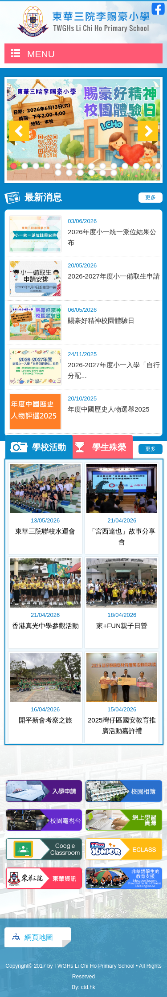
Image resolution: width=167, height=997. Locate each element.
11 (125, 166)
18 (91, 172)
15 (58, 172)
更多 (150, 197)
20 (113, 172)
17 (80, 172)
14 (158, 166)
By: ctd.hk (83, 987)
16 (69, 172)
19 (102, 172)
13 (147, 166)
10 (113, 166)
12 (136, 166)
